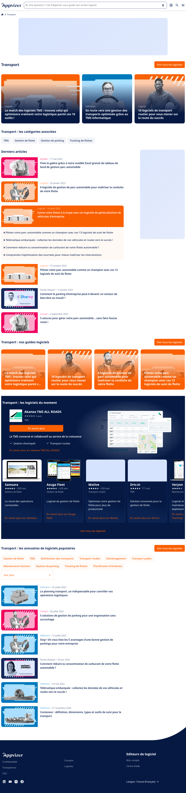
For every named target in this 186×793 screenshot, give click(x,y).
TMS (6, 140)
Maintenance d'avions (17, 566)
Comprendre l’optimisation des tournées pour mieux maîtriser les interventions (53, 255)
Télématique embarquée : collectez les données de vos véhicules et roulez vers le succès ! (58, 240)
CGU (4, 773)
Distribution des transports (57, 558)
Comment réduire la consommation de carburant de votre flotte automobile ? (51, 247)
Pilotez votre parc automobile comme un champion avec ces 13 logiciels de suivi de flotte (58, 232)
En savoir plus (36, 428)
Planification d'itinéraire (107, 566)
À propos (69, 760)
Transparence (9, 767)
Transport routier (90, 558)
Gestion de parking (52, 140)
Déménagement (116, 558)
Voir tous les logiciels (169, 64)
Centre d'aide (133, 766)
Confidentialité (9, 761)
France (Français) (148, 781)
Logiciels (68, 766)
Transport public (142, 558)
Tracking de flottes (81, 140)
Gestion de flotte (25, 140)
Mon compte (132, 760)
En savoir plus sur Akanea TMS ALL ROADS (35, 450)
